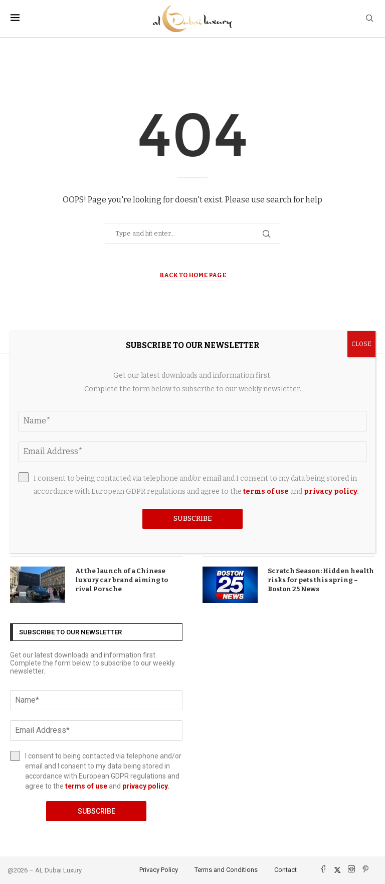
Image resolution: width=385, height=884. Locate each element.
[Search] (369, 19)
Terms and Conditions (226, 869)
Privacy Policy (158, 869)
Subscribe (96, 811)
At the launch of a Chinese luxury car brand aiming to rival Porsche (121, 580)
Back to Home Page (192, 275)
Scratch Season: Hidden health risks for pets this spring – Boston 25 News (321, 580)
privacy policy (144, 786)
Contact (285, 869)
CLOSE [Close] (361, 344)
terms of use (86, 786)
